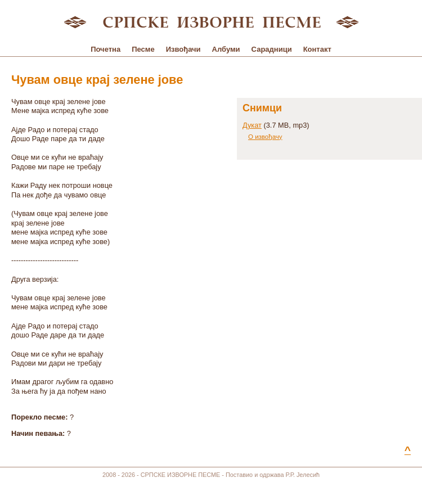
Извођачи (183, 49)
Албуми (226, 49)
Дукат (252, 125)
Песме (143, 49)
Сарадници (272, 49)
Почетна (105, 49)
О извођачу (265, 136)
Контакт (317, 49)
